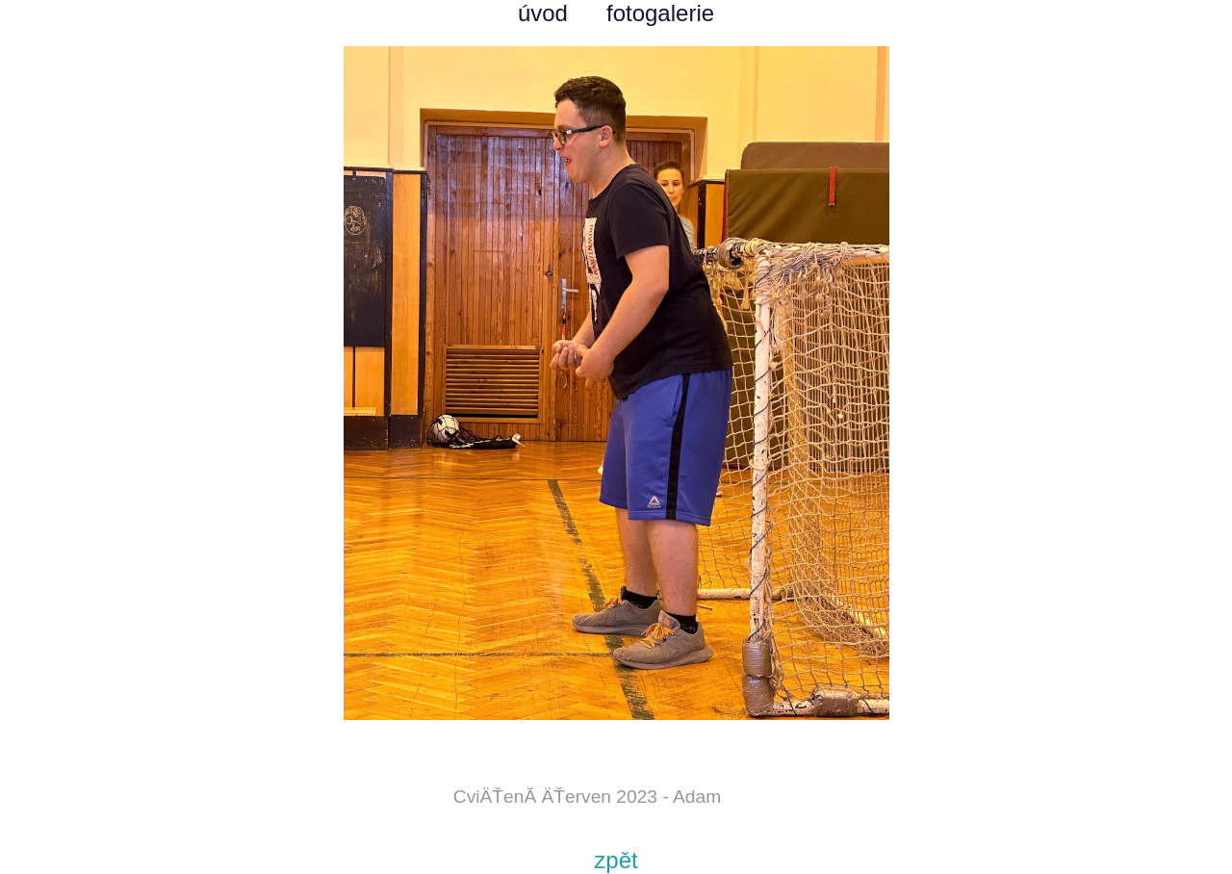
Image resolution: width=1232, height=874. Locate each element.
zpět (615, 860)
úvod (543, 13)
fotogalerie (660, 13)
